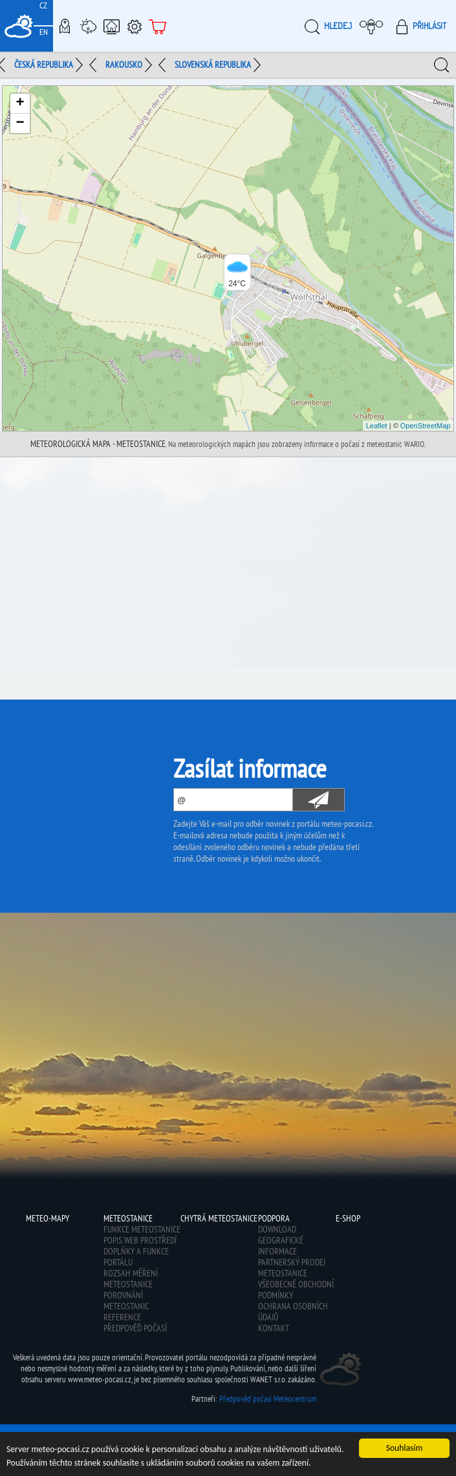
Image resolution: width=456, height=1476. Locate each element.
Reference (122, 1317)
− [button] (20, 123)
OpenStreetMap (425, 426)
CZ (43, 5)
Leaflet (376, 426)
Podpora (134, 25)
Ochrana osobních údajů (293, 1311)
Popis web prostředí (140, 1240)
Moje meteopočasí (374, 25)
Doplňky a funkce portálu (136, 1256)
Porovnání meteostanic (126, 1300)
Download (277, 1229)
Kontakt (273, 1328)
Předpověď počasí (135, 1328)
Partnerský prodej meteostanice (291, 1267)
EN (43, 31)
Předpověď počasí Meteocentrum (267, 1398)
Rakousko (123, 64)
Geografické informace (280, 1245)
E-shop (157, 25)
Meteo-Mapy (64, 25)
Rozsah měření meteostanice (130, 1278)
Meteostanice (88, 25)
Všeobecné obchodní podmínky (296, 1289)
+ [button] (20, 103)
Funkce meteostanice (141, 1229)
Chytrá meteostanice (111, 25)
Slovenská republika (213, 64)
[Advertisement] (228, 554)
